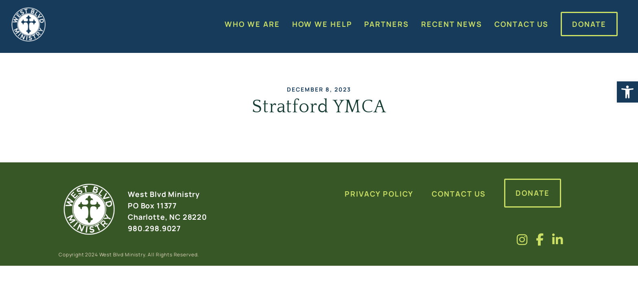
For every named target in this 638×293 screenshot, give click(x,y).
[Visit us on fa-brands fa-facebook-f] (540, 239)
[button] (627, 92)
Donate (533, 193)
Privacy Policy (379, 194)
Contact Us (459, 194)
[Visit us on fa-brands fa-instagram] (522, 239)
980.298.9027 (154, 228)
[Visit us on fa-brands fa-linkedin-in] (557, 239)
